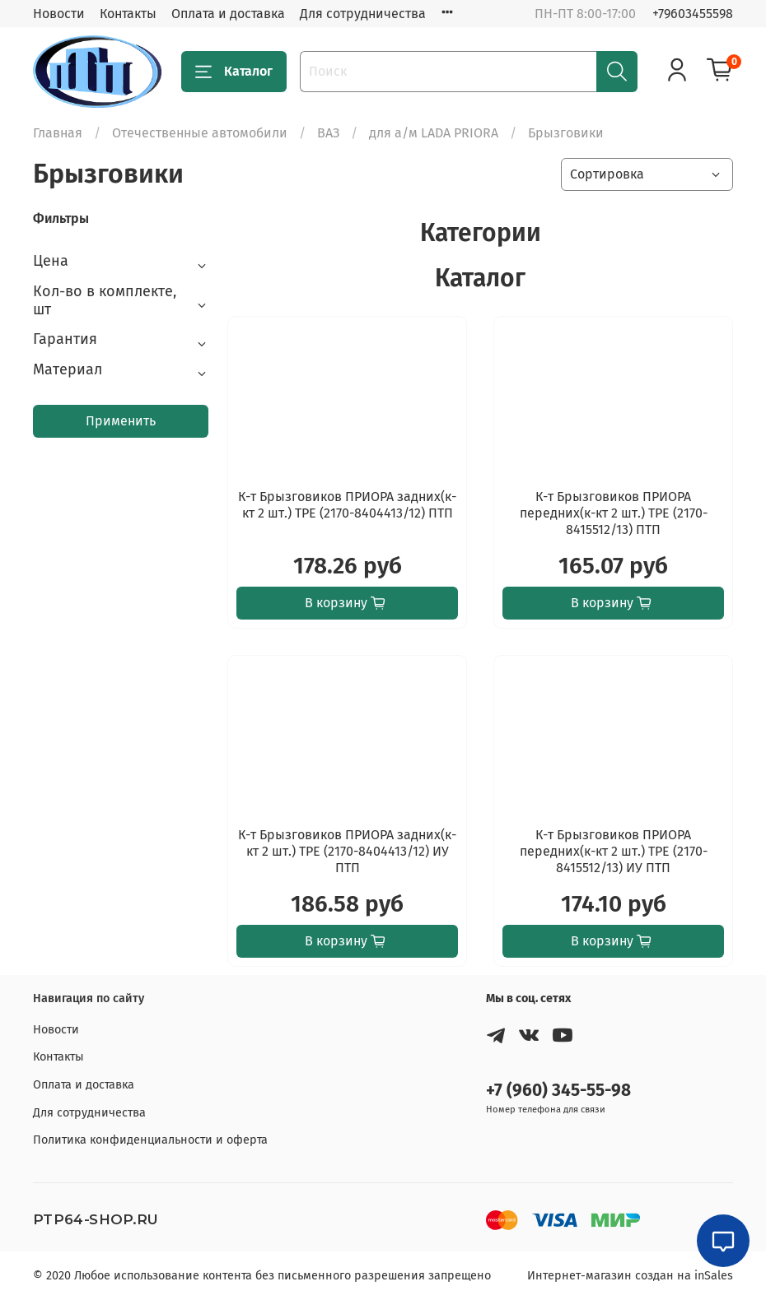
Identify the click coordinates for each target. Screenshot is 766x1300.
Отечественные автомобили (199, 133)
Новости (59, 13)
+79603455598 (692, 13)
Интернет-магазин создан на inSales (630, 1276)
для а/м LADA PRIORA (433, 133)
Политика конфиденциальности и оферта (150, 1140)
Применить (121, 421)
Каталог (234, 71)
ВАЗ (328, 133)
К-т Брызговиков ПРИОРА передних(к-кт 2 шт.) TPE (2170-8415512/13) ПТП (614, 513)
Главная (57, 133)
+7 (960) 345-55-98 (558, 1090)
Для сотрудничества (363, 13)
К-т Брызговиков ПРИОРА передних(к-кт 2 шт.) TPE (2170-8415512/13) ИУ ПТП (614, 851)
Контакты (128, 13)
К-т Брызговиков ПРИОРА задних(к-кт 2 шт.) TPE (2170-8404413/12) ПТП (347, 505)
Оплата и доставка (228, 13)
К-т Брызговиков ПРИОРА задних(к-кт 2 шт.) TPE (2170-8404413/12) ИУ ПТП (347, 851)
